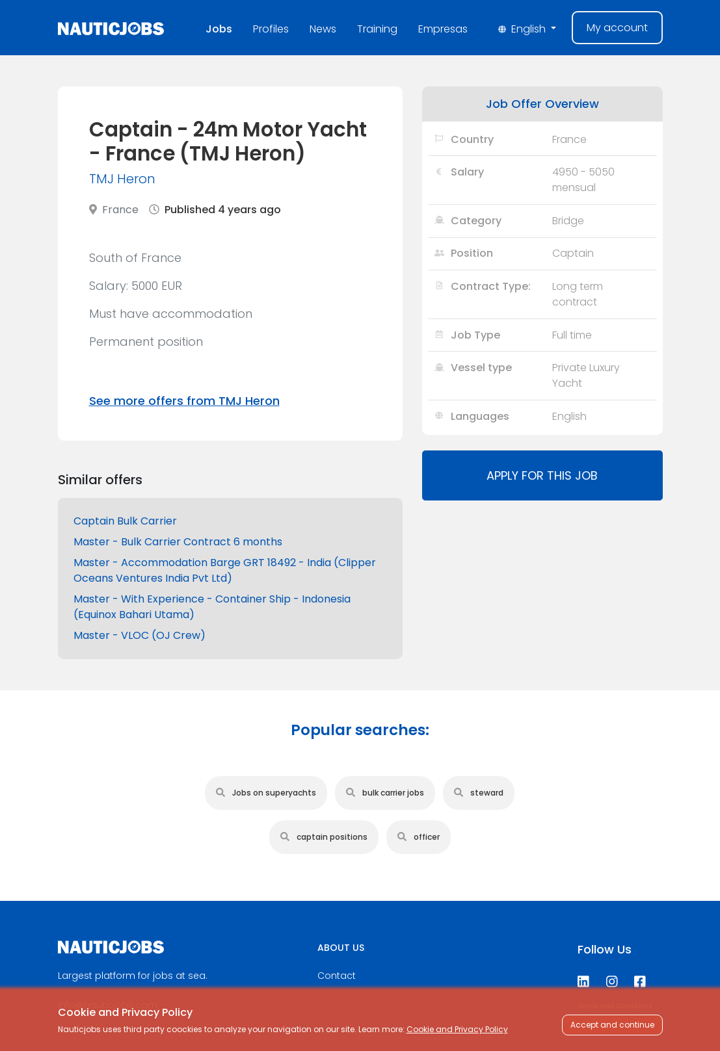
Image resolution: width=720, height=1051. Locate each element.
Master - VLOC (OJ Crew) (139, 635)
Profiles (271, 28)
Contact (336, 975)
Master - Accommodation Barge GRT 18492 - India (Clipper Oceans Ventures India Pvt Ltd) (224, 570)
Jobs (219, 28)
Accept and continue (612, 1024)
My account (617, 27)
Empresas (443, 28)
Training (377, 28)
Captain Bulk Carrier (125, 520)
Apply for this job (542, 475)
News (323, 28)
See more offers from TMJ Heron (184, 401)
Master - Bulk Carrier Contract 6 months (177, 541)
